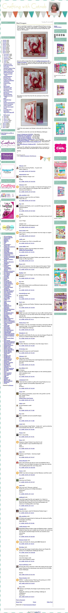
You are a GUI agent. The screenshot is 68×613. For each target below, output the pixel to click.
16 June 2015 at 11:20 (26, 269)
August (6, 59)
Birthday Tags (7, 77)
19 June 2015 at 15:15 (26, 561)
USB (5, 376)
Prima (5, 337)
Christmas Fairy (8, 64)
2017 (4, 50)
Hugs (5, 84)
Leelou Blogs (38, 611)
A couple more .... (8, 109)
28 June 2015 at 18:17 (26, 596)
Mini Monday (7, 310)
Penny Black (7, 328)
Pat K (20, 302)
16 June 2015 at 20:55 (27, 467)
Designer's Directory (9, 271)
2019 (4, 47)
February (6, 120)
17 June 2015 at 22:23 (27, 536)
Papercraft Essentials (6, 326)
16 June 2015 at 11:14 (26, 260)
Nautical (6, 315)
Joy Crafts (7, 297)
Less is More (7, 301)
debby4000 (22, 174)
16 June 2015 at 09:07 (27, 236)
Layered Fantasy (8, 91)
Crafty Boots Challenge (23, 140)
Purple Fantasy (7, 79)
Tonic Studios (7, 374)
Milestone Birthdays (9, 309)
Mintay (6, 311)
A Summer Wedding (9, 80)
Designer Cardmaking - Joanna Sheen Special (7, 268)
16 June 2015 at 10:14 (26, 243)
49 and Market (8, 236)
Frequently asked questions (8, 288)
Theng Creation (23, 578)
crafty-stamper (23, 526)
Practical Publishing (9, 335)
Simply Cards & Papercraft (8, 352)
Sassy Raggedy (23, 460)
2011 (4, 127)
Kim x (20, 586)
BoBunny (6, 241)
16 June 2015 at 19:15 (26, 436)
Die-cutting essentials (7, 275)
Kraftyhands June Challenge (24, 135)
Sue (20, 203)
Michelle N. (22, 333)
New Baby (6, 316)
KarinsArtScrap (23, 293)
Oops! (5, 108)
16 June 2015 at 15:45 (27, 364)
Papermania (7, 327)
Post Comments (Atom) (29, 604)
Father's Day (7, 285)
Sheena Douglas (8, 348)
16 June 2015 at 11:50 (26, 278)
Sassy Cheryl (7, 344)
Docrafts (6, 276)
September (7, 58)
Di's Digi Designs (8, 272)
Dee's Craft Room (24, 564)
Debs (20, 451)
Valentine (6, 377)
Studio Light (7, 363)
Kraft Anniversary (8, 65)
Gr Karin (21, 296)
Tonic (5, 371)
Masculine (6, 308)
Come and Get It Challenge (24, 138)
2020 (5, 45)
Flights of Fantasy (8, 104)
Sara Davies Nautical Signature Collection (9, 342)
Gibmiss (21, 165)
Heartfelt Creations (9, 290)
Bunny (20, 264)
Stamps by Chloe (8, 362)
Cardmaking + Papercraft (7, 245)
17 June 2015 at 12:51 (26, 512)
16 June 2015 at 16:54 (27, 388)
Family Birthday (8, 282)
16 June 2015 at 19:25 (27, 448)
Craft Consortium (8, 253)
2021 (4, 44)
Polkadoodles (7, 332)
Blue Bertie (6, 93)
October (6, 57)
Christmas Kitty (8, 88)
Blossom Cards (23, 539)
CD (5, 243)
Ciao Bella (6, 251)
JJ (19, 214)
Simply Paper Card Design (26, 398)
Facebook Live (7, 281)
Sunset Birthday (8, 94)
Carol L (21, 470)
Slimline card (7, 355)
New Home (6, 90)
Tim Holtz (6, 370)
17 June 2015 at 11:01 (26, 493)
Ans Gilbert (22, 368)
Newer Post (19, 602)
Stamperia (6, 361)
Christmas (6, 250)
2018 (4, 48)
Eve (20, 281)
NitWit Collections (8, 318)
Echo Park (6, 280)
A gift (5, 101)
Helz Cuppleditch (8, 291)
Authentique (7, 238)
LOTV (5, 300)
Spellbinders (7, 356)
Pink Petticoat (7, 331)
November (6, 55)
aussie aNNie (22, 246)
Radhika (21, 272)
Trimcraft (6, 375)
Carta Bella (7, 249)
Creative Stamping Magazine (9, 262)
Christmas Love (8, 87)
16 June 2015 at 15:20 (27, 338)
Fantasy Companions (9, 102)
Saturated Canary (8, 345)
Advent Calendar (8, 237)
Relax (5, 98)
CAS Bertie (6, 81)
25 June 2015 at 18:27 (27, 583)
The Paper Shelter (8, 369)
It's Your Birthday (8, 69)
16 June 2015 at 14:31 (26, 329)
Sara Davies (7, 340)
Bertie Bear (6, 111)
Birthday (6, 239)
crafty (20, 239)
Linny (20, 311)
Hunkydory (7, 295)
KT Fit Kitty (22, 349)
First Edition (7, 286)
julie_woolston (23, 195)
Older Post (50, 602)
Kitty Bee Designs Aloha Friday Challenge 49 (29, 141)
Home (34, 602)
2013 (4, 124)
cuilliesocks (22, 255)
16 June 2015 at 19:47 (26, 457)
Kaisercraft (7, 298)
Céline (20, 403)
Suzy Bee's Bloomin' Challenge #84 (26, 144)
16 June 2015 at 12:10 (26, 290)
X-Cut (5, 383)
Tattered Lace (7, 365)
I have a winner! (7, 105)
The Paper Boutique (9, 368)
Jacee (20, 391)
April (5, 117)
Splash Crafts (7, 360)
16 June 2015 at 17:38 (26, 410)
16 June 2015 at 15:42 (26, 352)
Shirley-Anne (22, 322)
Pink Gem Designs (9, 330)
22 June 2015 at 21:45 (27, 574)
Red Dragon (7, 86)
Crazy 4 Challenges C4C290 (25, 134)
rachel (20, 424)
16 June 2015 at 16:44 (26, 376)
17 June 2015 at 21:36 (26, 523)
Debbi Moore (7, 265)
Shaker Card (7, 347)
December (6, 54)
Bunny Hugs (7, 114)
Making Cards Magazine (7, 306)
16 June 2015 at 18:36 (26, 429)
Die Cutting (7, 273)
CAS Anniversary (8, 72)
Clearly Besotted (8, 252)
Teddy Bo (6, 367)
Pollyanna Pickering (9, 334)
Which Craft (7, 379)
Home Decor (7, 293)
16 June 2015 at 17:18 (26, 400)
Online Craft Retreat (9, 320)
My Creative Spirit (8, 312)
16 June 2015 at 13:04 (27, 298)
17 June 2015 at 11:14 (26, 505)
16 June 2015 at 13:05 (27, 307)
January (6, 121)
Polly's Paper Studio (9, 333)
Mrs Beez (21, 547)
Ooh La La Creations (9, 322)
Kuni (20, 413)
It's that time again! (8, 106)
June (5, 62)
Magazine (6, 304)
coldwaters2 (22, 379)
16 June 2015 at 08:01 (27, 227)
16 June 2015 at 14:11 (26, 319)
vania (20, 485)
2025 (5, 40)
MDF (5, 302)
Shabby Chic (7, 346)
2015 (4, 52)
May (5, 116)
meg (20, 478)
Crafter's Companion (9, 256)
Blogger (11, 385)
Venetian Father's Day (9, 68)
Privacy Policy (57, 27)
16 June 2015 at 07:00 (27, 191)
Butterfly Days (7, 99)
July (5, 61)
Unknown (21, 184)
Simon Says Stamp (9, 349)
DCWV (6, 264)
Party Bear (6, 66)
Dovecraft (6, 278)
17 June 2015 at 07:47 (27, 482)
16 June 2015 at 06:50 (27, 171)
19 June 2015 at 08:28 (27, 552)
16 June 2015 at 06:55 (27, 181)
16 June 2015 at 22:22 (27, 474)
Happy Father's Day (9, 71)
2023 (4, 41)
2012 (4, 126)
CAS (5, 242)
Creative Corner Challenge (24, 136)
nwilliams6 (22, 497)
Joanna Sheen (7, 296)
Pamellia (21, 509)
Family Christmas (8, 283)
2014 (4, 123)
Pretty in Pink (7, 83)
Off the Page (7, 319)
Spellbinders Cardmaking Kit (8, 358)
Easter (5, 279)
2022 (4, 43)
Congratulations (8, 76)
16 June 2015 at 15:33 (26, 345)
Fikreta (21, 432)
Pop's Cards (22, 230)
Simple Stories (8, 350)
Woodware (6, 382)
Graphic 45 (7, 289)
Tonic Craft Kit (8, 372)
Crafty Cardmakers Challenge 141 (26, 139)
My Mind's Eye (8, 313)
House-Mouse (7, 294)
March (5, 119)
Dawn (20, 440)
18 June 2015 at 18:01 (26, 543)
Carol (20, 341)
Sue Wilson (7, 364)
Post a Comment (20, 599)
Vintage (6, 378)
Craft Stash (7, 254)
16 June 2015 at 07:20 (27, 210)
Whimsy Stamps (8, 381)
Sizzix (5, 354)
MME (5, 303)
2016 (4, 51)
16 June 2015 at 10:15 (26, 252)
